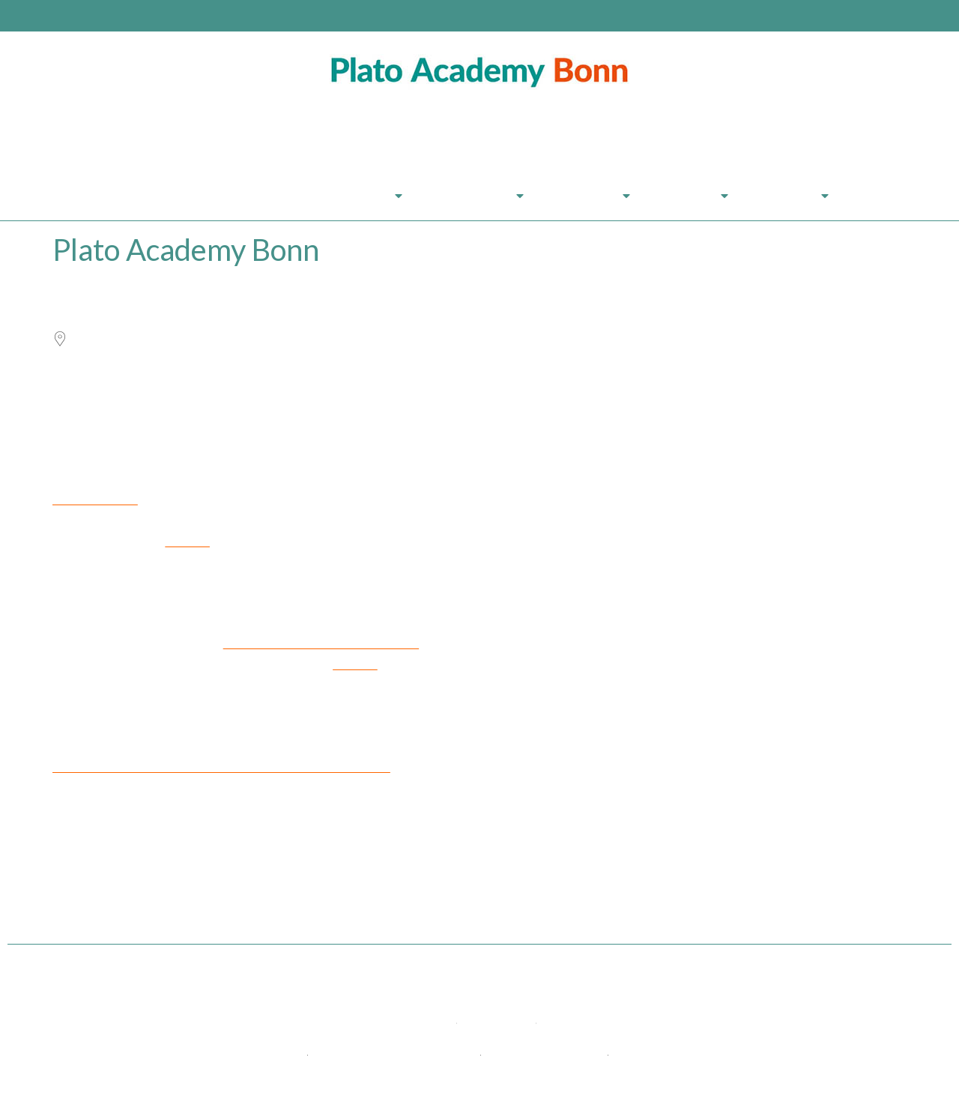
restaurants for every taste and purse (321, 643)
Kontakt (793, 195)
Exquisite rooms (95, 499)
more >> (187, 541)
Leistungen (478, 195)
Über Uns (592, 195)
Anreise (693, 195)
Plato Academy (180, 195)
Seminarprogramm (331, 195)
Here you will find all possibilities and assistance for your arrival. (221, 767)
